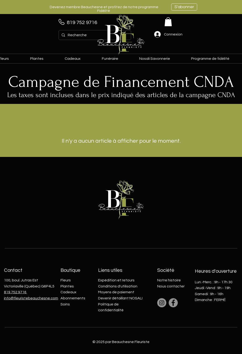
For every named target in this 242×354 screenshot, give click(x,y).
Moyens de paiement (116, 292)
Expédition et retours (116, 280)
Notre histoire (169, 280)
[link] (168, 21)
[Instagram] (161, 302)
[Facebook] (173, 302)
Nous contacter (171, 286)
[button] (79, 58)
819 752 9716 (82, 22)
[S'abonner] (184, 7)
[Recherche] (94, 35)
